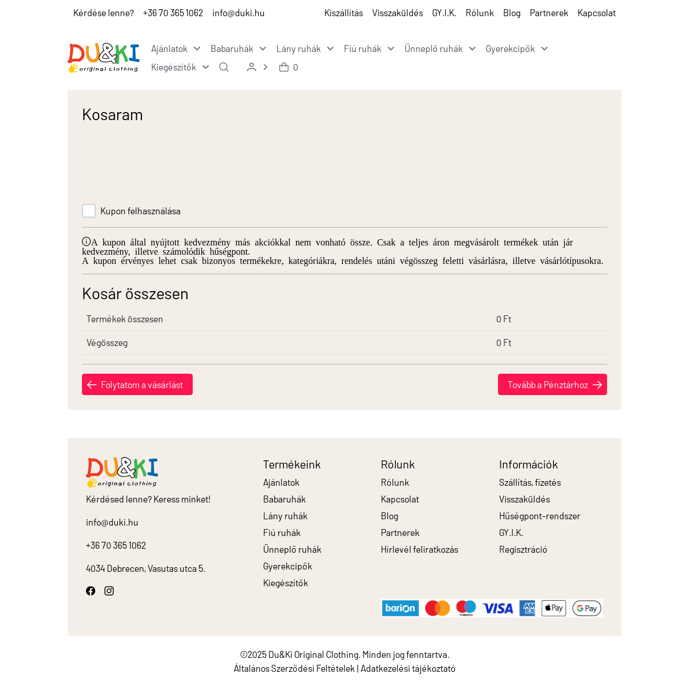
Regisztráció (523, 549)
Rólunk (480, 12)
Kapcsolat (597, 12)
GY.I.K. (444, 12)
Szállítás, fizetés (530, 482)
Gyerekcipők (287, 565)
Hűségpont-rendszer (540, 515)
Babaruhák (284, 498)
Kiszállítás (343, 12)
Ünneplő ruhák (292, 549)
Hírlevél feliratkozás (419, 549)
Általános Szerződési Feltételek (294, 667)
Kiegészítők (285, 582)
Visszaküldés (397, 12)
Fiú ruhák (282, 532)
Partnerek (549, 12)
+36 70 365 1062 (173, 12)
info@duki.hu (238, 12)
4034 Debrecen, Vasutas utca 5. (145, 568)
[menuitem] (174, 48)
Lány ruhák (285, 515)
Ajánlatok (281, 482)
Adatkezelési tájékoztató (408, 667)
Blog (512, 12)
